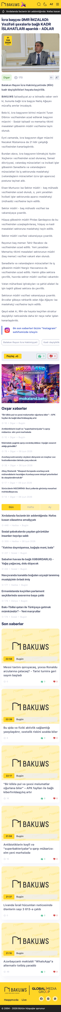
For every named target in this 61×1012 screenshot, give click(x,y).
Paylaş (13, 356)
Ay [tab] (49, 507)
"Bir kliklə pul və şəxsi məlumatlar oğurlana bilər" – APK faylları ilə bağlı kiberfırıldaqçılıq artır (28, 788)
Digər (6, 77)
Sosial (14, 553)
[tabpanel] (30, 566)
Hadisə (15, 525)
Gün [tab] (11, 507)
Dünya (14, 601)
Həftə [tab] (30, 507)
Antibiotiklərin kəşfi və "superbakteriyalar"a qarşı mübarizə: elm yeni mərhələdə (28, 848)
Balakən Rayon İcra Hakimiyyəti (20, 342)
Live (24, 999)
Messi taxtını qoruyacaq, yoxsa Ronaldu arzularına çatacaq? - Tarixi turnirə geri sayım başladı (30, 671)
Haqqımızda (11, 999)
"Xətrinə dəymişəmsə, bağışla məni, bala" (28, 547)
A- (51, 77)
